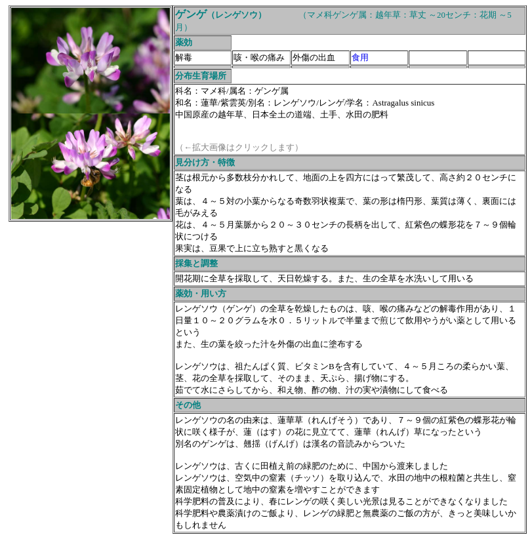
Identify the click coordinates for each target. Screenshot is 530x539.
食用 (360, 57)
